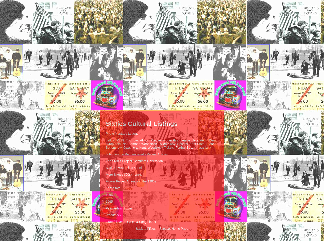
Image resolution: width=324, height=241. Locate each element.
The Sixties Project (119, 161)
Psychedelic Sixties (119, 208)
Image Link (203, 147)
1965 (109, 201)
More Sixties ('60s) (119, 174)
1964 (109, 195)
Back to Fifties (146, 228)
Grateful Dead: (116, 222)
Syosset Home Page (174, 228)
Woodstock (113, 215)
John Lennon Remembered (125, 154)
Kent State (113, 188)
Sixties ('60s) (115, 168)
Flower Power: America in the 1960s (131, 181)
